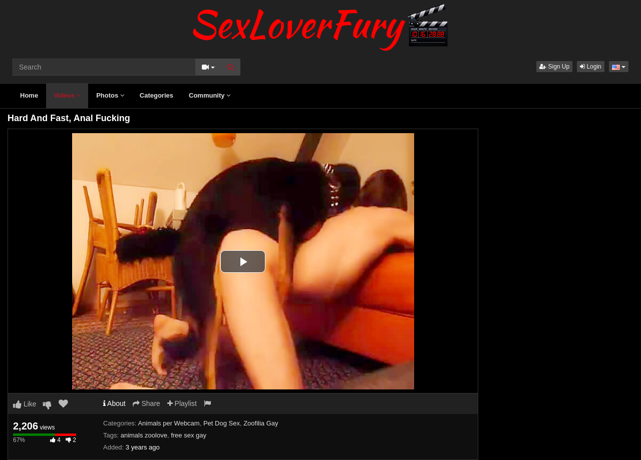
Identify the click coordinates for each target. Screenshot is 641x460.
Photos (110, 95)
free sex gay (188, 435)
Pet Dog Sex (221, 423)
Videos (67, 95)
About (114, 403)
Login (590, 66)
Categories (156, 95)
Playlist (182, 403)
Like (25, 404)
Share (146, 403)
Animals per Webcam (168, 423)
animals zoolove (144, 435)
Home (29, 95)
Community (209, 95)
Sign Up (554, 66)
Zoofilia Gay (260, 423)
